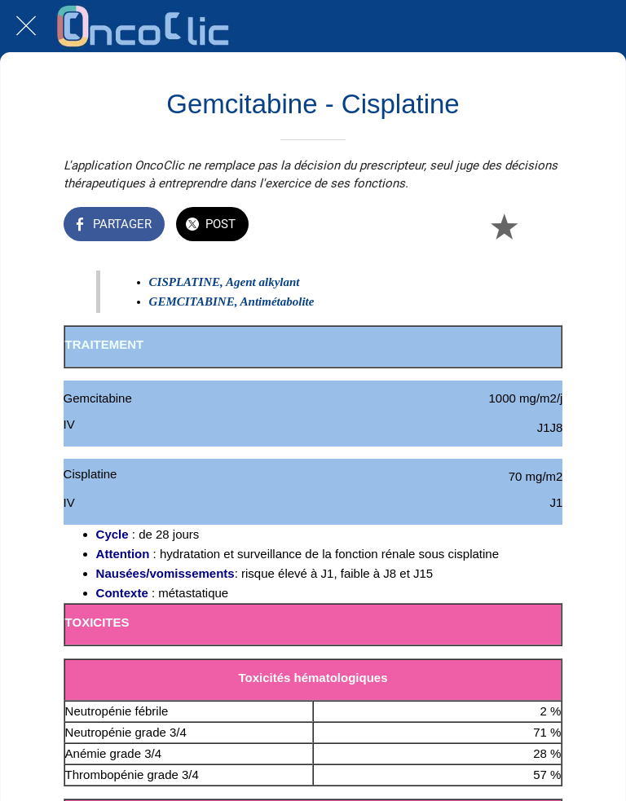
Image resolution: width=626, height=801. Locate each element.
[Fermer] (26, 26)
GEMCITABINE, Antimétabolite (232, 301)
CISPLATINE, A (191, 281)
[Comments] (542, 225)
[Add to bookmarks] (503, 225)
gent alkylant (266, 281)
